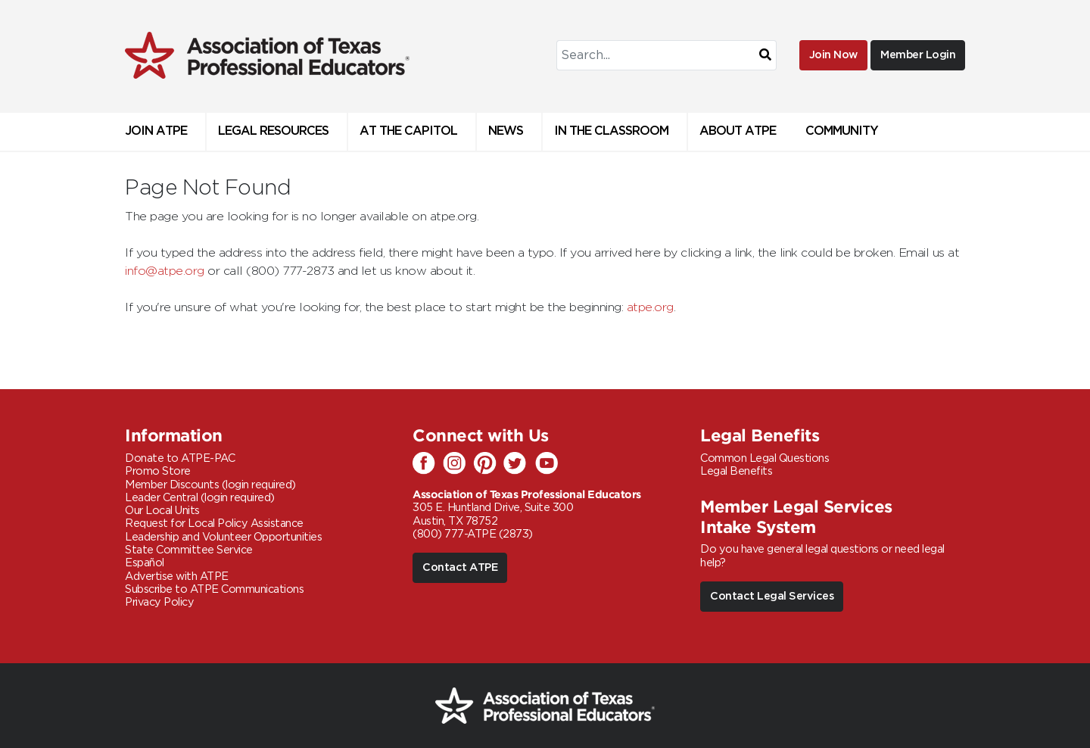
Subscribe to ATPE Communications (214, 589)
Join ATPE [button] (156, 131)
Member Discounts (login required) (210, 485)
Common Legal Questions (764, 458)
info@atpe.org (164, 271)
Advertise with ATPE (177, 576)
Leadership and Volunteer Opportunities (223, 537)
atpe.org (650, 307)
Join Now (833, 55)
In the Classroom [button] (611, 131)
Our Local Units (162, 510)
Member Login (917, 55)
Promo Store (158, 471)
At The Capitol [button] (408, 131)
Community (841, 131)
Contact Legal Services (771, 596)
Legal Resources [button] (273, 131)
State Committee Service (189, 550)
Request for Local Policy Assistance (214, 523)
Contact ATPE (459, 567)
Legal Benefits (736, 471)
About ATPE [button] (737, 131)
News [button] (505, 131)
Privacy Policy (159, 602)
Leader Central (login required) (200, 497)
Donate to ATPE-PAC (180, 458)
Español (144, 563)
